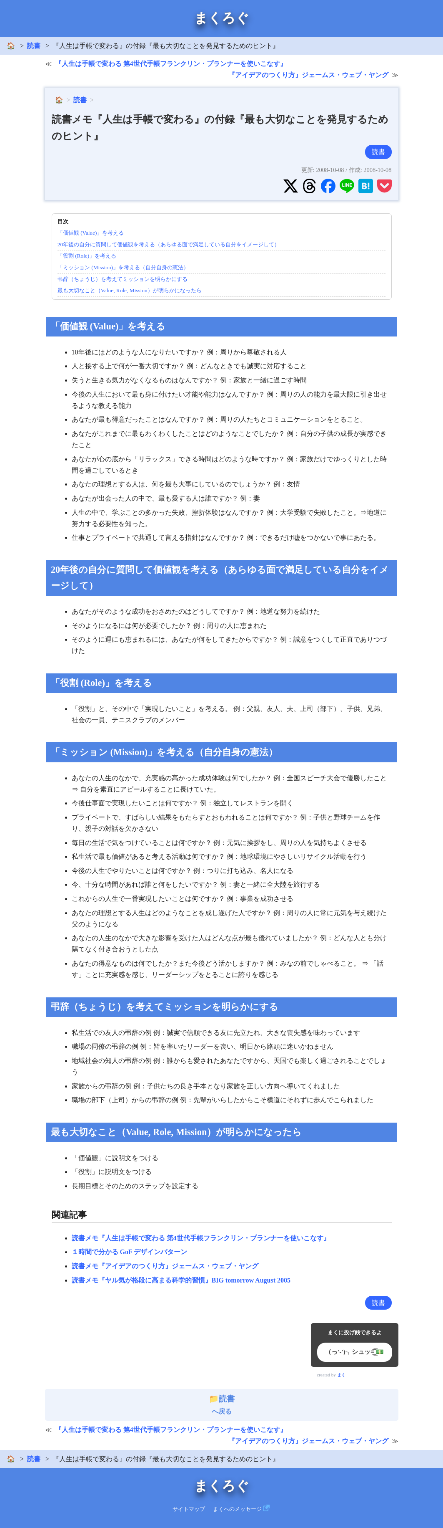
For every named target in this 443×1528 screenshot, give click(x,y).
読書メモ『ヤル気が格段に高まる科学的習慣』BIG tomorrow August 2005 (181, 1280)
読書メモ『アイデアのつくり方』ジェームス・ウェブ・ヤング (165, 1266)
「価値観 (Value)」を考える (91, 233)
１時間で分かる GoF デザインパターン (130, 1251)
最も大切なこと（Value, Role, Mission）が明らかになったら (130, 290)
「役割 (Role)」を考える (87, 256)
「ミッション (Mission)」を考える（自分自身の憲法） (123, 267)
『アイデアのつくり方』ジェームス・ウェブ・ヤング (308, 74)
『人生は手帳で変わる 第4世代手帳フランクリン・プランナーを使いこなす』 (171, 63)
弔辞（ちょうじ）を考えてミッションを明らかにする (123, 279)
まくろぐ (221, 17)
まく (341, 1375)
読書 (33, 45)
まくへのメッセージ (237, 1509)
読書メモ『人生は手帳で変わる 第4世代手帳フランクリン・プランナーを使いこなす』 (201, 1238)
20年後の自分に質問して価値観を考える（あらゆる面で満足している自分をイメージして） (169, 244)
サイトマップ (189, 1509)
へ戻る (222, 1404)
